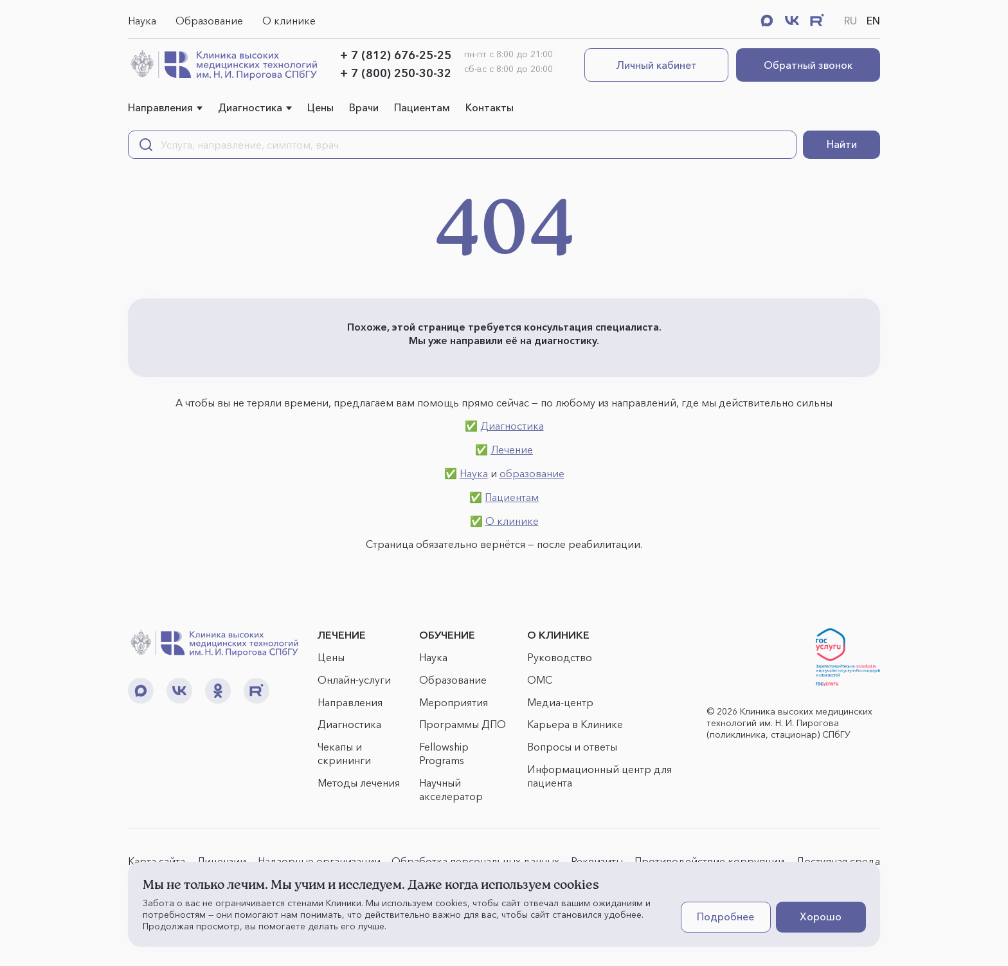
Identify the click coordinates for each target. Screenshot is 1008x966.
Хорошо (821, 916)
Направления (160, 107)
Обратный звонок (808, 65)
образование (532, 473)
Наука (142, 20)
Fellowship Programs (444, 753)
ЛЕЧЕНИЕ (342, 634)
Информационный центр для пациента (599, 776)
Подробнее (725, 916)
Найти (842, 144)
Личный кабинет (656, 65)
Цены (320, 107)
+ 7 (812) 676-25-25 (395, 55)
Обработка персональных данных (475, 861)
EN (873, 20)
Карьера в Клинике (575, 724)
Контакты (489, 107)
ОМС (539, 679)
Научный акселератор (451, 789)
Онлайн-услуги (354, 679)
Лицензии (221, 861)
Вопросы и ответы (572, 746)
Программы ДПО (462, 724)
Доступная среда (838, 861)
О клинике (289, 20)
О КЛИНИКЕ (558, 634)
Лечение (512, 449)
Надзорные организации (319, 861)
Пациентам (422, 107)
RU (850, 20)
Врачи (364, 107)
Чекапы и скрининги (344, 753)
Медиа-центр (560, 702)
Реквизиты (597, 861)
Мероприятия (453, 702)
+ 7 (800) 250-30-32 (395, 73)
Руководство (559, 657)
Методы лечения (359, 782)
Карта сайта (156, 861)
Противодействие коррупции (709, 861)
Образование (209, 20)
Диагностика (250, 107)
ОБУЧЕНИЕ (447, 634)
